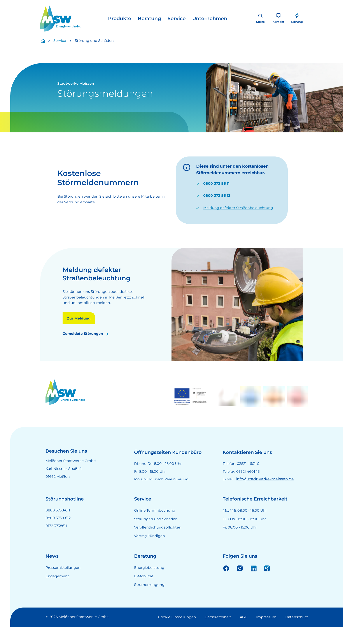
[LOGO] (60, 18)
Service (177, 18)
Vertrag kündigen (149, 536)
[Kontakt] (278, 18)
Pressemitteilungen (63, 568)
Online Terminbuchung (154, 510)
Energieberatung (149, 568)
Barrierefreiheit (218, 617)
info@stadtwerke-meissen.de (265, 479)
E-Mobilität (143, 576)
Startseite (45, 41)
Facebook (226, 568)
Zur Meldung (79, 318)
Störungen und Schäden (156, 519)
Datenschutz (296, 617)
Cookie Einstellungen (177, 617)
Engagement (57, 576)
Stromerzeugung (149, 585)
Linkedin (253, 568)
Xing (266, 568)
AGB (243, 617)
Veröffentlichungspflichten (157, 527)
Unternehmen (209, 18)
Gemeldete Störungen (83, 334)
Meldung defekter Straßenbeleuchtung (238, 208)
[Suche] (260, 18)
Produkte (119, 18)
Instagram (239, 568)
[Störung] (297, 18)
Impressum (266, 617)
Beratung (149, 18)
